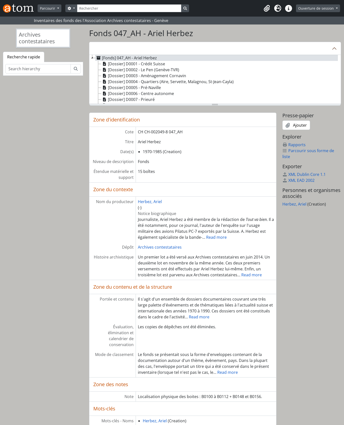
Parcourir (48, 8)
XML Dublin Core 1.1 (304, 174)
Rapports (294, 144)
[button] (266, 8)
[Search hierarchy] (38, 68)
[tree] (215, 79)
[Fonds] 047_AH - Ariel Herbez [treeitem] (126, 58)
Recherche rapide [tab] (23, 57)
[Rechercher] (129, 8)
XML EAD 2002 (298, 180)
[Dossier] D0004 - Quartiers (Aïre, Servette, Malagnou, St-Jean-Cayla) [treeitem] (167, 82)
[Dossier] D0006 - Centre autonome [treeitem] (137, 93)
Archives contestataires (160, 247)
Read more (216, 237)
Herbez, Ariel (150, 201)
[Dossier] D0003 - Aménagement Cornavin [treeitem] (143, 76)
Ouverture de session (316, 8)
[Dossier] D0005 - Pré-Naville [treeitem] (131, 88)
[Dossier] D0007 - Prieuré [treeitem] (128, 99)
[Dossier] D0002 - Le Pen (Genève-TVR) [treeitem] (140, 70)
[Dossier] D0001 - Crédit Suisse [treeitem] (133, 64)
